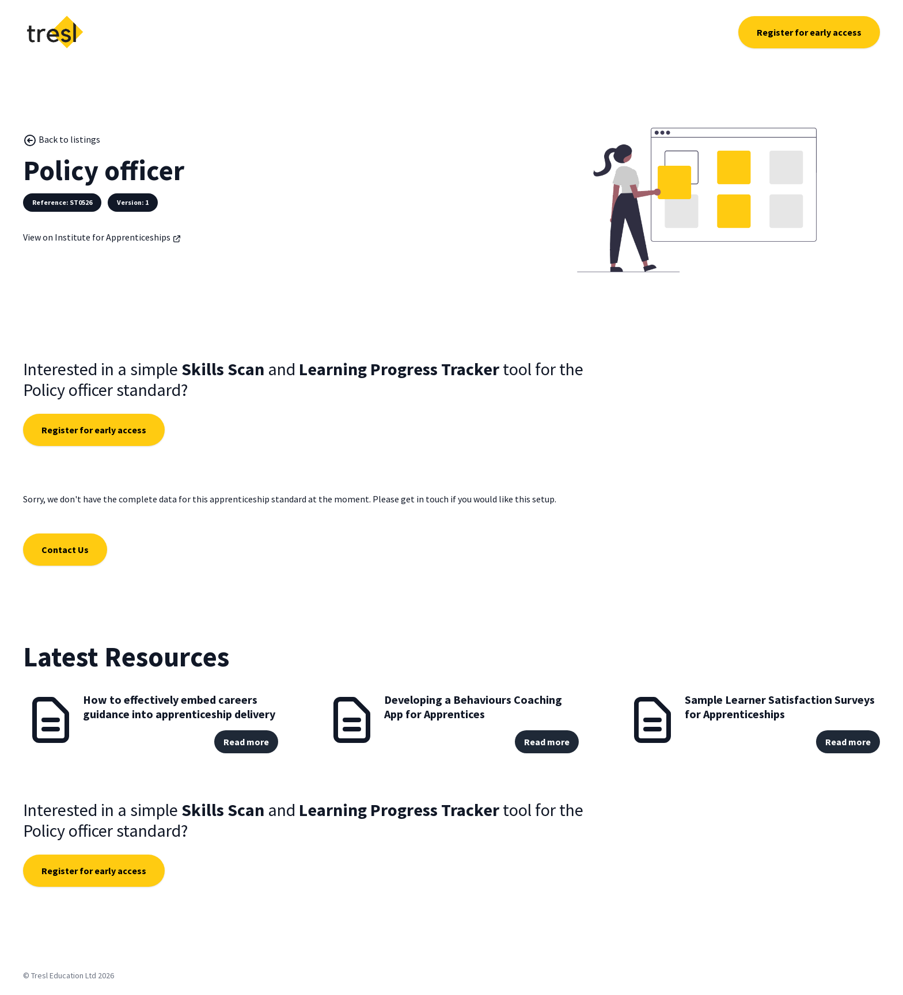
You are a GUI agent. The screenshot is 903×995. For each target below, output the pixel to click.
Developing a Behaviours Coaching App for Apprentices (473, 706)
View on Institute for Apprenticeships (102, 237)
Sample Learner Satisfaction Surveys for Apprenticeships (780, 706)
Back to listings (61, 140)
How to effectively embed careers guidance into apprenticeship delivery (179, 706)
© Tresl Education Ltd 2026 (68, 975)
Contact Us (65, 549)
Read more (246, 742)
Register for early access (809, 32)
